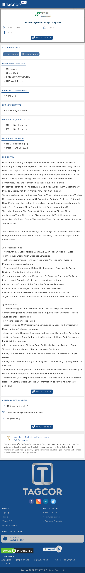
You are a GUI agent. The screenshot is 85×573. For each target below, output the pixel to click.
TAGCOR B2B (50, 513)
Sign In (4, 517)
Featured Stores (51, 517)
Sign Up (5, 513)
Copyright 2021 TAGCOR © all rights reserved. (42, 570)
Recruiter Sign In (9, 525)
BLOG (6, 563)
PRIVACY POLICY (39, 560)
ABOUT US (6, 560)
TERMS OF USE (20, 560)
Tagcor (6, 521)
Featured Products (52, 521)
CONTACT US (66, 560)
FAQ (53, 560)
